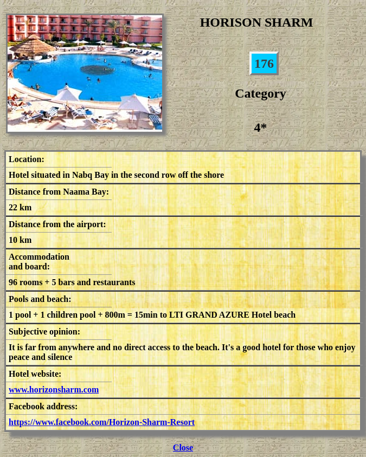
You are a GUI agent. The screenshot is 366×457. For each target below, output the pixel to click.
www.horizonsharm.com (54, 389)
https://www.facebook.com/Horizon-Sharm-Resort (102, 422)
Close (183, 447)
